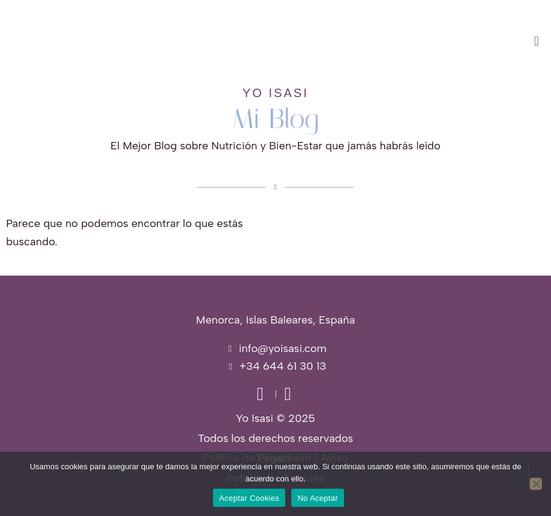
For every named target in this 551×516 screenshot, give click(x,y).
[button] (344, 41)
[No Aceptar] (536, 484)
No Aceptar (317, 498)
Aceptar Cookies (249, 498)
